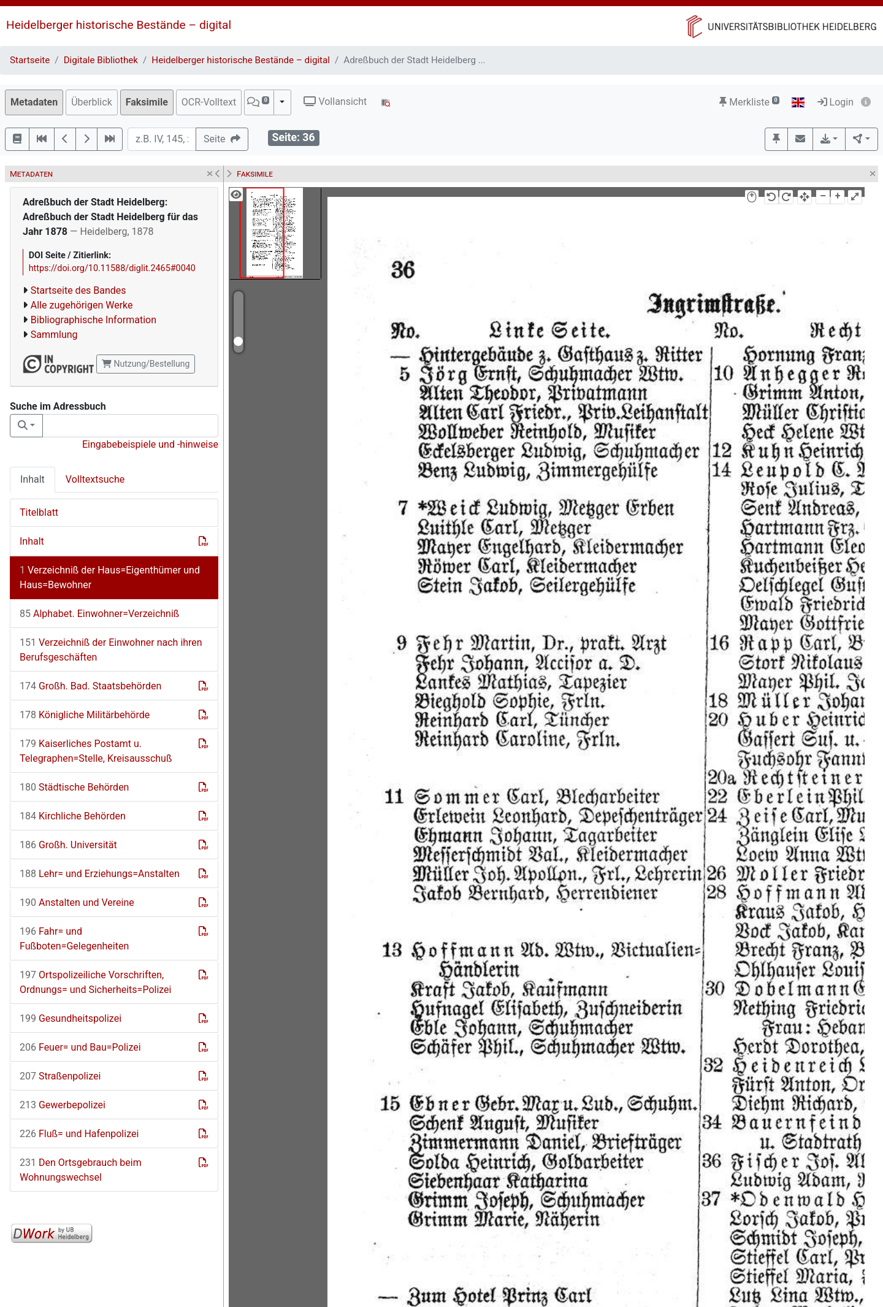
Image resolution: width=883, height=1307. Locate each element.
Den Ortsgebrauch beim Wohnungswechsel (81, 1170)
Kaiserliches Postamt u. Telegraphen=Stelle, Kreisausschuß (96, 751)
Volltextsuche (95, 479)
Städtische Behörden (74, 787)
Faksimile (147, 102)
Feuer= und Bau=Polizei (80, 1047)
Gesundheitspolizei (70, 1018)
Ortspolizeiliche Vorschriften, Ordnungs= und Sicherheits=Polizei (95, 982)
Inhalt (32, 479)
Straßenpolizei (60, 1076)
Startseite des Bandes (78, 290)
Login (835, 102)
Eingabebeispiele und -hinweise (150, 444)
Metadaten (34, 102)
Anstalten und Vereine (77, 902)
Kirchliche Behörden (73, 816)
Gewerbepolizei (62, 1105)
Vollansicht (335, 101)
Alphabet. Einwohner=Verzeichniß (99, 613)
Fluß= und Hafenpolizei (79, 1134)
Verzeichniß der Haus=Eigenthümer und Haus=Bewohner (110, 577)
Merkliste (749, 102)
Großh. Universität (68, 845)
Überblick (91, 102)
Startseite (30, 60)
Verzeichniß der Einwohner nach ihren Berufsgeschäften (111, 650)
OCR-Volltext (209, 102)
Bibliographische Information (93, 320)
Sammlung (54, 334)
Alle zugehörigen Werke (82, 305)
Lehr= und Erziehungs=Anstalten (100, 874)
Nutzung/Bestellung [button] (145, 364)
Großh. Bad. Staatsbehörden (90, 686)
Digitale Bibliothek (101, 60)
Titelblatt (39, 512)
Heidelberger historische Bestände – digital (118, 25)
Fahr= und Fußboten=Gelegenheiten (74, 939)
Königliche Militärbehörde (85, 715)
